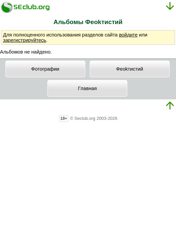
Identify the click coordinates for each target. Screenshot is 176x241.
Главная (87, 88)
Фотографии (45, 69)
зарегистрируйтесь (24, 40)
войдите (128, 34)
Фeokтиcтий (129, 69)
